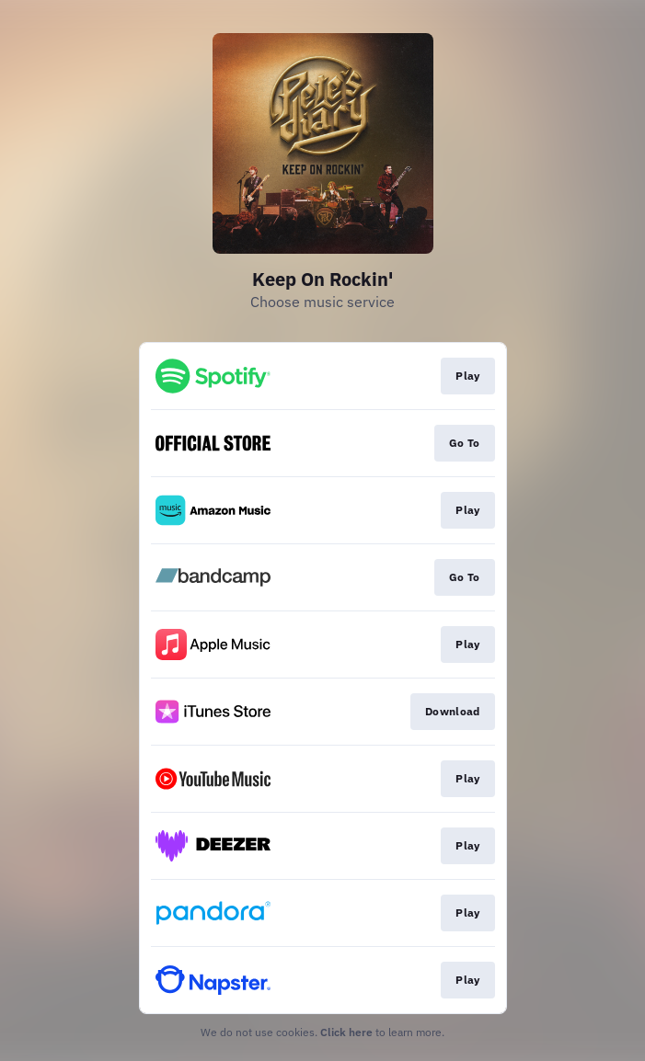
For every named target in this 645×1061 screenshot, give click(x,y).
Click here (346, 1032)
